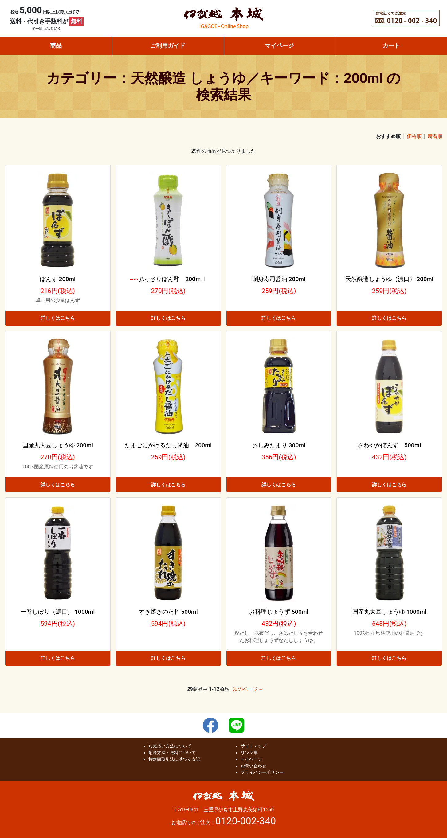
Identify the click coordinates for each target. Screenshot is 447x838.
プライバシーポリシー (262, 772)
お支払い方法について (169, 746)
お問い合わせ (253, 766)
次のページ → (248, 689)
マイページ (279, 45)
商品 (56, 45)
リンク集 (249, 752)
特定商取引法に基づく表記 (174, 759)
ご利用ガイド (167, 45)
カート (391, 45)
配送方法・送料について (172, 752)
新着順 (435, 136)
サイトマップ (253, 746)
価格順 (414, 136)
